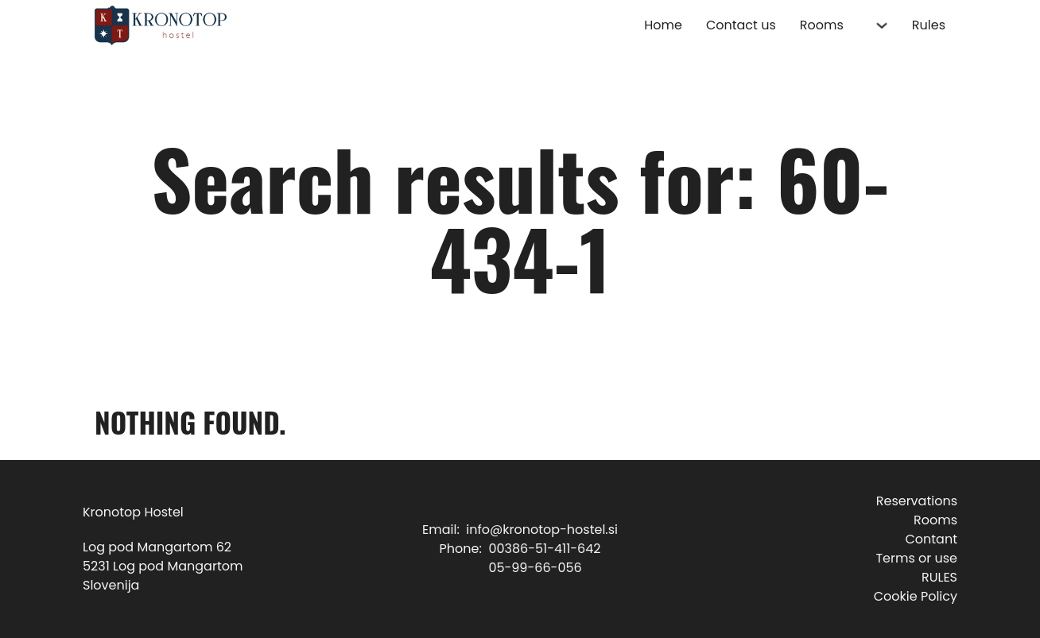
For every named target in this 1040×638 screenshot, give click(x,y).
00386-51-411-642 (544, 548)
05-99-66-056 (534, 568)
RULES (939, 577)
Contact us (741, 25)
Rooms (822, 25)
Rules (928, 25)
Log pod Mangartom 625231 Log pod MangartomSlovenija (163, 566)
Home (663, 25)
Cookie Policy (915, 596)
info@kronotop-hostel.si (542, 529)
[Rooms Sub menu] (881, 25)
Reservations (916, 501)
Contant (931, 539)
